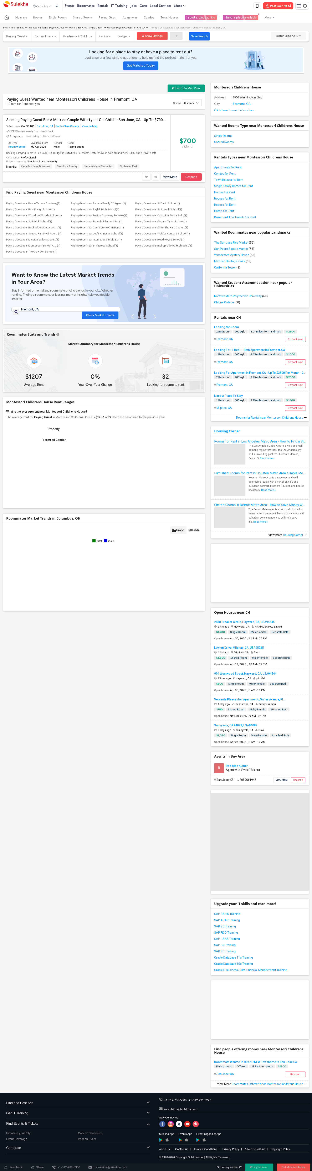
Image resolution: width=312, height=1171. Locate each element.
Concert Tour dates (90, 1134)
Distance (191, 103)
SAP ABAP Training (227, 921)
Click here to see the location (234, 111)
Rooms (37, 18)
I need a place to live (200, 18)
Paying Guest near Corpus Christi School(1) (161, 222)
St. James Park (128, 167)
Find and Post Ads (78, 1104)
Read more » (267, 459)
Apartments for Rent (228, 168)
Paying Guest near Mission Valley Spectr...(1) (32, 240)
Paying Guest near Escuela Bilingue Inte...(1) (97, 222)
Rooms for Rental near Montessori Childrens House (271, 418)
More (187, 6)
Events (77, 6)
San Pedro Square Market (234, 249)
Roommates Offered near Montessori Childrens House (269, 1084)
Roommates (94, 6)
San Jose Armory (67, 167)
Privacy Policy (231, 1149)
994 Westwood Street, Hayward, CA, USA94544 (245, 674)
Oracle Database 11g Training (233, 958)
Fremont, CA (241, 105)
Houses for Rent (224, 199)
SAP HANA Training (227, 939)
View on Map (89, 127)
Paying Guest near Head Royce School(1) (159, 240)
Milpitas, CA (224, 408)
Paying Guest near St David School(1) (157, 204)
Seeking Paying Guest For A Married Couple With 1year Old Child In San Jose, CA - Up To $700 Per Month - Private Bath (86, 121)
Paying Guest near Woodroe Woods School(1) (34, 216)
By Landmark (44, 37)
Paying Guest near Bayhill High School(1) (30, 210)
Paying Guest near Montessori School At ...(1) (33, 246)
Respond (191, 177)
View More (170, 177)
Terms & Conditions (205, 1149)
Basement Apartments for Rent (235, 218)
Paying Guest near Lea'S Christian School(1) (97, 234)
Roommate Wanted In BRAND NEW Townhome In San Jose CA (255, 1062)
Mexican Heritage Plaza (232, 262)
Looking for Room (226, 328)
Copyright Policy (280, 1149)
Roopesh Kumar (237, 766)
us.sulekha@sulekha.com (181, 1110)
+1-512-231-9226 (200, 1100)
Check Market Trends (100, 313)
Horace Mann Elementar (98, 167)
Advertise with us (255, 1149)
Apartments (130, 18)
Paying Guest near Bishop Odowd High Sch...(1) (163, 246)
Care (151, 6)
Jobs (142, 6)
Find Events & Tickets (78, 1124)
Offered (241, 1067)
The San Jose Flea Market (234, 243)
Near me (21, 18)
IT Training (127, 6)
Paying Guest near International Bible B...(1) (96, 240)
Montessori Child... (76, 37)
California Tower (227, 268)
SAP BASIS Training (227, 914)
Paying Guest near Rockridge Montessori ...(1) (33, 228)
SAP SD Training (225, 952)
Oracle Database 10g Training (233, 964)
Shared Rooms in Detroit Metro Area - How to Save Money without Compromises (260, 506)
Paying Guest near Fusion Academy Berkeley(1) (99, 216)
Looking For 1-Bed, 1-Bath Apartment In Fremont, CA (249, 350)
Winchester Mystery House (234, 255)
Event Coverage (16, 1140)
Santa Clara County (67, 127)
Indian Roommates (13, 28)
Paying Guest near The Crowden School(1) (31, 252)
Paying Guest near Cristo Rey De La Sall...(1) (161, 216)
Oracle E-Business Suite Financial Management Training (250, 970)
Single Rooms (58, 18)
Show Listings (152, 36)
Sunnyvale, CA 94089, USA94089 (235, 726)
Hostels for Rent (224, 205)
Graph (178, 533)
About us (164, 1149)
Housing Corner (227, 432)
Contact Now (295, 340)
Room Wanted (17, 147)
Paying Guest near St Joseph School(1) (158, 210)
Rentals (111, 6)
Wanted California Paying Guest (46, 28)
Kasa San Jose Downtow (35, 167)
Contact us (181, 1149)
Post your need (259, 1167)
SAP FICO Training (226, 933)
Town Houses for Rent (228, 180)
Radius (103, 37)
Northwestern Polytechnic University (241, 297)
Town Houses (169, 18)
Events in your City (18, 1134)
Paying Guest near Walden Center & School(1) (162, 234)
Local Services (168, 6)
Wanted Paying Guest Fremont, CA (126, 28)
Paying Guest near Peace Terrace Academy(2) (33, 204)
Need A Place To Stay (228, 396)
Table (194, 533)
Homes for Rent (224, 193)
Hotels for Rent (224, 211)
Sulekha (15, 6)
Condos (149, 18)
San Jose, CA (45, 127)
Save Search (199, 37)
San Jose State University (42, 162)
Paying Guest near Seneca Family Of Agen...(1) (98, 204)
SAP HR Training (225, 945)
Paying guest (224, 1067)
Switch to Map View (186, 89)
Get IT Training (78, 1114)
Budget (122, 37)
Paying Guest (107, 18)
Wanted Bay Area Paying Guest (86, 28)
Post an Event (87, 1140)
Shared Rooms (83, 18)
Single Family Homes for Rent (233, 186)
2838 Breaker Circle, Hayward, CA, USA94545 (244, 622)
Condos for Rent (225, 174)
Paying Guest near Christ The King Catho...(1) (161, 228)
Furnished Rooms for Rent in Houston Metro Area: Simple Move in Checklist (260, 474)
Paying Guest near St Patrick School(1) (29, 222)
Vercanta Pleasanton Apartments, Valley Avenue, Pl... (250, 700)
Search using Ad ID (288, 36)
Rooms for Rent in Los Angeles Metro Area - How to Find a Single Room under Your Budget (260, 442)
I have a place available (241, 18)
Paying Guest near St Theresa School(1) (94, 246)
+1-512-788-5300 (175, 1100)
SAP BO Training (225, 927)
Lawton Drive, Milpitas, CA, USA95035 (239, 648)
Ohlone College (227, 303)
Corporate (78, 1149)
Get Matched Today (141, 66)
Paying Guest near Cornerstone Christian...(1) (97, 228)
